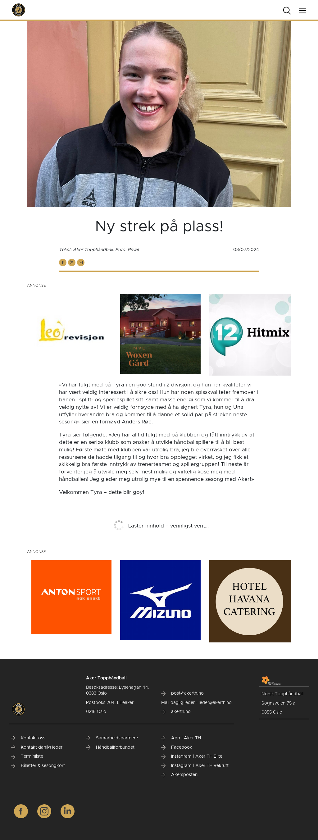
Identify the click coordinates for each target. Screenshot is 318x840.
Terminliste (27, 756)
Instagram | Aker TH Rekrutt (195, 766)
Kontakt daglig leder (36, 747)
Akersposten (179, 775)
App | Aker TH (181, 738)
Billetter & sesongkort (38, 766)
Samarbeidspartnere (112, 738)
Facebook (176, 747)
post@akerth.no (182, 693)
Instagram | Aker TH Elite (191, 756)
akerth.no (176, 712)
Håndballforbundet (110, 747)
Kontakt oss (28, 738)
